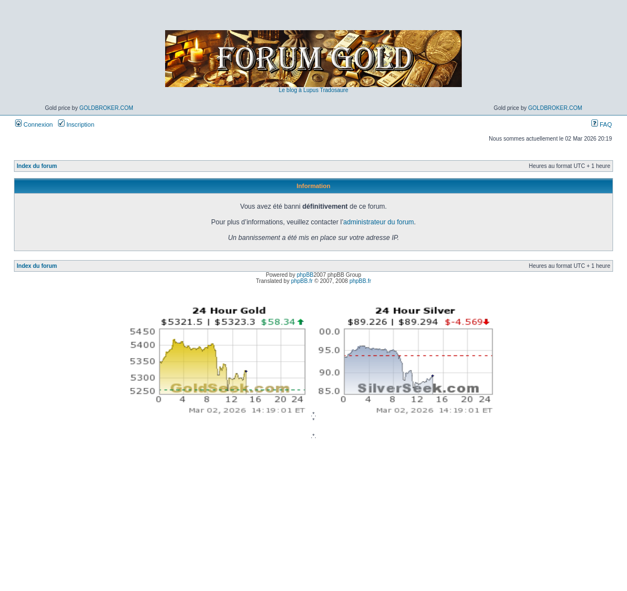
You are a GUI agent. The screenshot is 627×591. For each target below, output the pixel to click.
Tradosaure (334, 90)
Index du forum (37, 166)
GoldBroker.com (106, 108)
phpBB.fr (302, 281)
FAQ (601, 124)
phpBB (305, 275)
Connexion (34, 124)
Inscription (76, 124)
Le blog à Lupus (299, 90)
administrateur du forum (378, 222)
